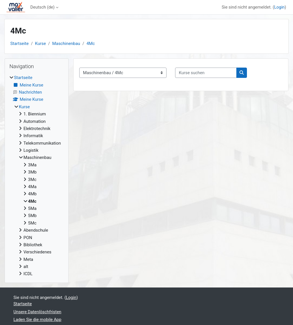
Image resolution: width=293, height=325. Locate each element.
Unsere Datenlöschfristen (37, 311)
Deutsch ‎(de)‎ (42, 7)
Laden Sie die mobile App (37, 319)
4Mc (90, 43)
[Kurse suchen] (206, 73)
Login (279, 7)
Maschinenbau (66, 43)
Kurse (40, 43)
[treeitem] (36, 175)
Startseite (19, 43)
